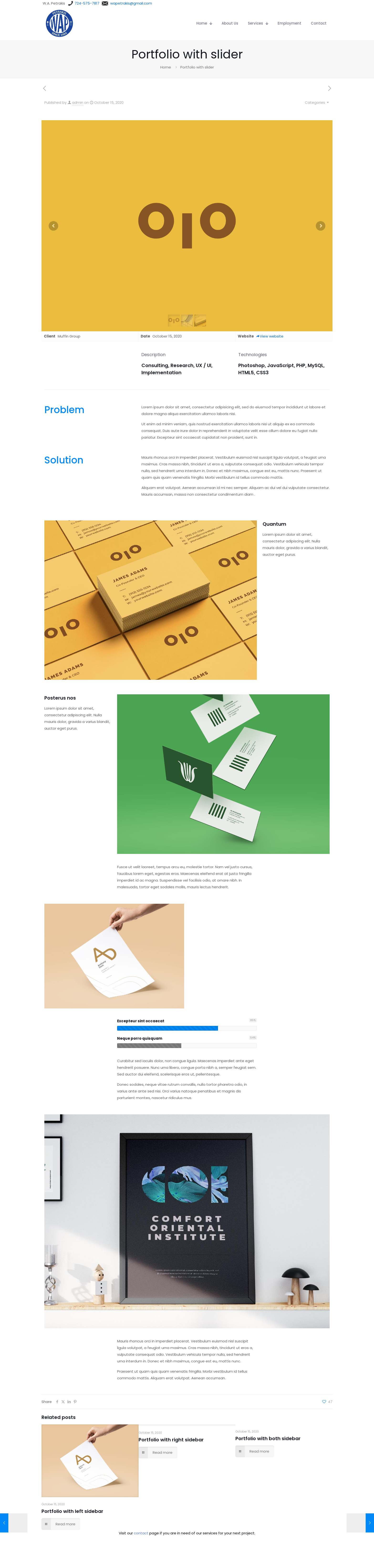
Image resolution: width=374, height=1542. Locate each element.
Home (165, 67)
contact (141, 1533)
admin (77, 102)
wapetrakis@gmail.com (131, 3)
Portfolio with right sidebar (171, 1439)
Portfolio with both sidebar (268, 1438)
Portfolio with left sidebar (72, 1511)
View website (269, 336)
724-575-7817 (87, 3)
